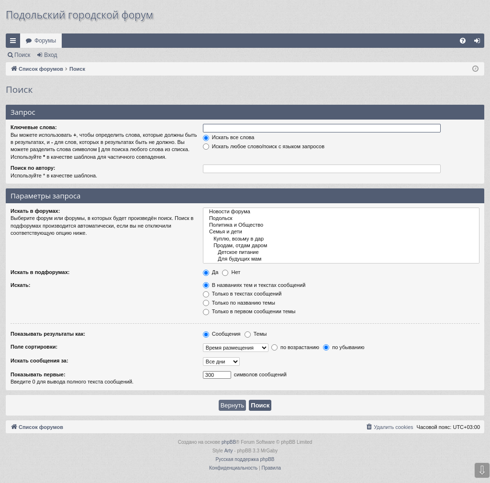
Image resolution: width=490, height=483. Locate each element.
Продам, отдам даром (341, 245)
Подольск (341, 218)
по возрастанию (295, 347)
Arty (228, 450)
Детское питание (341, 252)
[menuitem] (463, 40)
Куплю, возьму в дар (341, 239)
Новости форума (341, 212)
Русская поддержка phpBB (244, 459)
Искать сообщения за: (39, 360)
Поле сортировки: (34, 347)
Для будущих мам (341, 259)
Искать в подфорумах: (40, 272)
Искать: (20, 285)
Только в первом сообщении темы (249, 311)
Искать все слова (229, 137)
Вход (50, 55)
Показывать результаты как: (48, 334)
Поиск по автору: (33, 168)
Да (211, 272)
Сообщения (222, 334)
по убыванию (343, 347)
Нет (231, 272)
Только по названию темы (239, 303)
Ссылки (15, 42)
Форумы (45, 40)
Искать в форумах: (35, 211)
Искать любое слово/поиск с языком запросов (263, 146)
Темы (256, 334)
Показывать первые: (38, 374)
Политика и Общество (341, 225)
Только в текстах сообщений (242, 293)
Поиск (22, 55)
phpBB (229, 442)
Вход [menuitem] (479, 42)
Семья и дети (341, 232)
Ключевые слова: (34, 127)
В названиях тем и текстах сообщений (254, 285)
